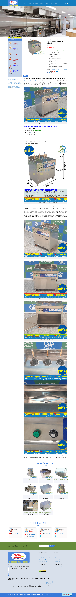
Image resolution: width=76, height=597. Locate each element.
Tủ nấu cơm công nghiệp (58, 555)
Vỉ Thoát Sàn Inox (12, 156)
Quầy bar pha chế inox (43, 566)
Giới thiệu (29, 3)
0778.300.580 (15, 63)
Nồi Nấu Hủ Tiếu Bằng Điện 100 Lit (30, 512)
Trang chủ (23, 3)
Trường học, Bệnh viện (58, 571)
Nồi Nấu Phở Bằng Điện (13, 120)
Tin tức (52, 3)
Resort (55, 573)
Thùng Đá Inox (12, 140)
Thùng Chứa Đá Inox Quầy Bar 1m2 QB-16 (46, 480)
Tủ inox (10, 146)
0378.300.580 (15, 62)
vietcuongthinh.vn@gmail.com (17, 572)
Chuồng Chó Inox (12, 106)
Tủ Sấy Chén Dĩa (12, 154)
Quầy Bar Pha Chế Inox (13, 132)
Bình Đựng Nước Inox (13, 101)
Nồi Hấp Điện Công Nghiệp (14, 112)
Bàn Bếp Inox (11, 93)
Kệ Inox (10, 110)
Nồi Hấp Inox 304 (12, 114)
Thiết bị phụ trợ (12, 128)
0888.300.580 (15, 55)
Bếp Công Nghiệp (12, 97)
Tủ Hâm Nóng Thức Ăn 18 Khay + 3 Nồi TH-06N (61, 480)
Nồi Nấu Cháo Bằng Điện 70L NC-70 (61, 496)
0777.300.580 (15, 54)
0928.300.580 (15, 59)
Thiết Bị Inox (11, 134)
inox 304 (31, 132)
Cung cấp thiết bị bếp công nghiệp (45, 557)
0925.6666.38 (15, 51)
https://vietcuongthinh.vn (17, 575)
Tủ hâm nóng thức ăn (58, 557)
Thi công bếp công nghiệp (43, 555)
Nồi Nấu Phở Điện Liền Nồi (14, 126)
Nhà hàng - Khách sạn (58, 566)
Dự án (47, 3)
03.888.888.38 (15, 66)
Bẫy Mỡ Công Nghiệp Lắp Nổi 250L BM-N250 (45, 513)
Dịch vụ (42, 3)
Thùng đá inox (41, 568)
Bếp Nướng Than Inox (13, 99)
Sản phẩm (35, 3)
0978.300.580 (15, 60)
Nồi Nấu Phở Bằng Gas (13, 130)
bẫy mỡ (12, 84)
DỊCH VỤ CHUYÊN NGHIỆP (43, 552)
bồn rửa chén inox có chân (13, 79)
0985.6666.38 (15, 49)
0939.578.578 (15, 44)
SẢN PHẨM (56, 552)
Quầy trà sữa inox (42, 569)
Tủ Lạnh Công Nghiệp (13, 148)
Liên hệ (56, 3)
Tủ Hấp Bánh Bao (12, 144)
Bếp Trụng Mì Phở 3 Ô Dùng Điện (30, 80)
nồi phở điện (13, 83)
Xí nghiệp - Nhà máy (57, 568)
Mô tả (25, 75)
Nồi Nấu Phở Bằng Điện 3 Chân (15, 122)
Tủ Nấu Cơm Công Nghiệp (14, 150)
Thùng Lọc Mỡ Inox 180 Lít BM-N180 (46, 496)
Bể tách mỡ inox (12, 95)
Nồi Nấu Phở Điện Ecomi (14, 124)
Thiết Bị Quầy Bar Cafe (13, 138)
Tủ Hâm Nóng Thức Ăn (13, 142)
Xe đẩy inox (11, 158)
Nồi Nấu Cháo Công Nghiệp (14, 118)
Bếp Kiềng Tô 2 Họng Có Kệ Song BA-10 (30, 496)
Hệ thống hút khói (12, 108)
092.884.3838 (15, 43)
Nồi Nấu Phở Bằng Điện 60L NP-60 (30, 479)
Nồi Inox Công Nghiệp (13, 116)
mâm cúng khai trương (15, 87)
